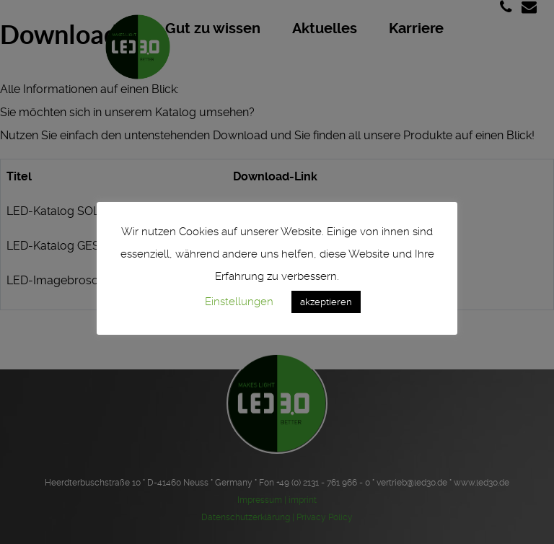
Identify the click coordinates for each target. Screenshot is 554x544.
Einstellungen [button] (239, 301)
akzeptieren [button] (326, 302)
